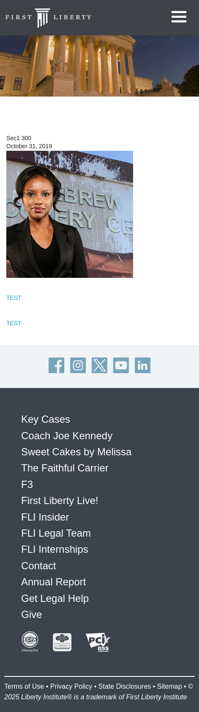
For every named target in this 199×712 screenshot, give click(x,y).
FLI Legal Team (56, 533)
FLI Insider (45, 517)
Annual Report (53, 581)
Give (31, 614)
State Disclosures (124, 686)
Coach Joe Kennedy (66, 435)
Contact (38, 565)
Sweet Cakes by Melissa (76, 451)
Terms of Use (24, 686)
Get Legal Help (55, 598)
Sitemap (169, 686)
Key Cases (45, 419)
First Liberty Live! (59, 500)
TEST (14, 297)
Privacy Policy (71, 686)
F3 (27, 484)
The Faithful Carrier (65, 468)
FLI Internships (54, 549)
